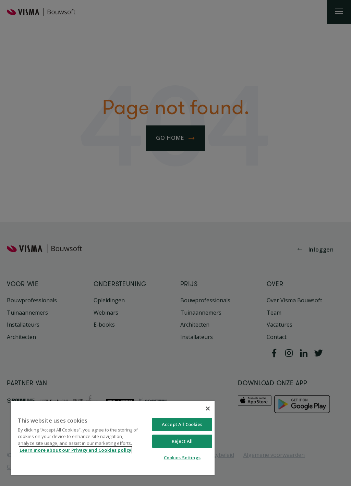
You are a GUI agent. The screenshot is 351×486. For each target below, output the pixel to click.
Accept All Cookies (182, 424)
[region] (113, 438)
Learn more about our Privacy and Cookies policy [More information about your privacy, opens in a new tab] (75, 450)
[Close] (208, 408)
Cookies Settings (182, 457)
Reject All (182, 441)
